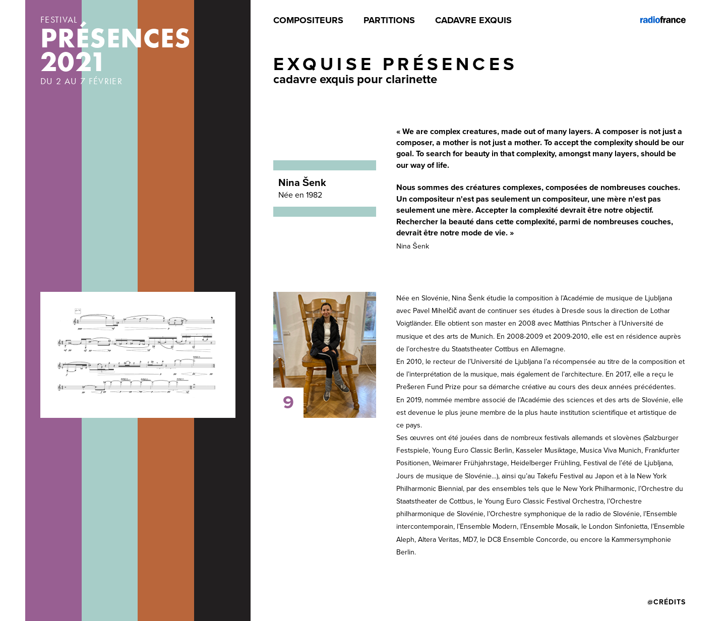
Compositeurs (308, 20)
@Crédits (666, 602)
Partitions (389, 20)
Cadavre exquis (473, 20)
